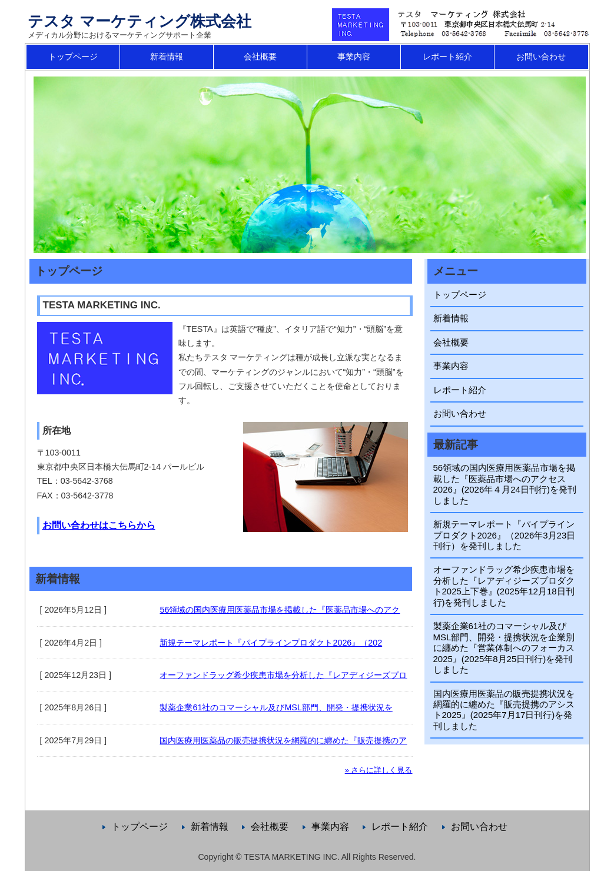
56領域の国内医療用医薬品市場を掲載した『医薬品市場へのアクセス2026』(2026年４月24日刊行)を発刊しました (504, 484)
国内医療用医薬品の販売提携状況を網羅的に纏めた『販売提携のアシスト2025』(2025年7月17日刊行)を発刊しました (504, 710)
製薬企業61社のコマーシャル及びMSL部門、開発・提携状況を (276, 707)
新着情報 (166, 56)
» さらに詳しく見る (379, 770)
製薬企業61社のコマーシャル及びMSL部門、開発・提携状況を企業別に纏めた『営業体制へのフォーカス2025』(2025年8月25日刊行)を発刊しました (504, 647)
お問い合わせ (541, 56)
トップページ (73, 56)
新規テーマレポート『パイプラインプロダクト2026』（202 (271, 642)
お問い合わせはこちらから (98, 525)
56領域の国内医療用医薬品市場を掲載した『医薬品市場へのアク (280, 609)
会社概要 (260, 56)
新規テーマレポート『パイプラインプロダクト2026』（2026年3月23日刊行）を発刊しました (504, 535)
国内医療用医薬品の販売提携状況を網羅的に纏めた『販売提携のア (283, 740)
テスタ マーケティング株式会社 (139, 21)
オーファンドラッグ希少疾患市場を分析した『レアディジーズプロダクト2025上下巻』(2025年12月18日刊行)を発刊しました (504, 585)
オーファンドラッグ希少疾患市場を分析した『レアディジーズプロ (283, 675)
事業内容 (353, 56)
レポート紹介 (447, 56)
